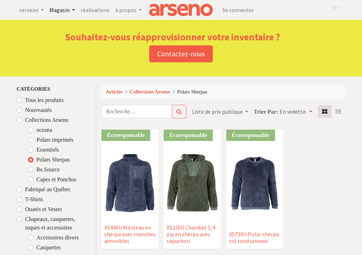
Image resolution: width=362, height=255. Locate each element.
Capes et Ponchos (56, 179)
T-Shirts (34, 199)
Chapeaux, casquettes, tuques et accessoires (50, 223)
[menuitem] (95, 10)
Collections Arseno (46, 120)
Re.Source (48, 169)
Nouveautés (38, 110)
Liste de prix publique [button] (218, 111)
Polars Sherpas (53, 160)
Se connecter (238, 9)
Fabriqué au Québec (48, 189)
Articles (114, 92)
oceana (44, 130)
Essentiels (47, 150)
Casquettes (48, 247)
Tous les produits (44, 100)
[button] (296, 111)
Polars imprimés (54, 140)
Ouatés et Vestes (43, 209)
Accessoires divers (57, 237)
